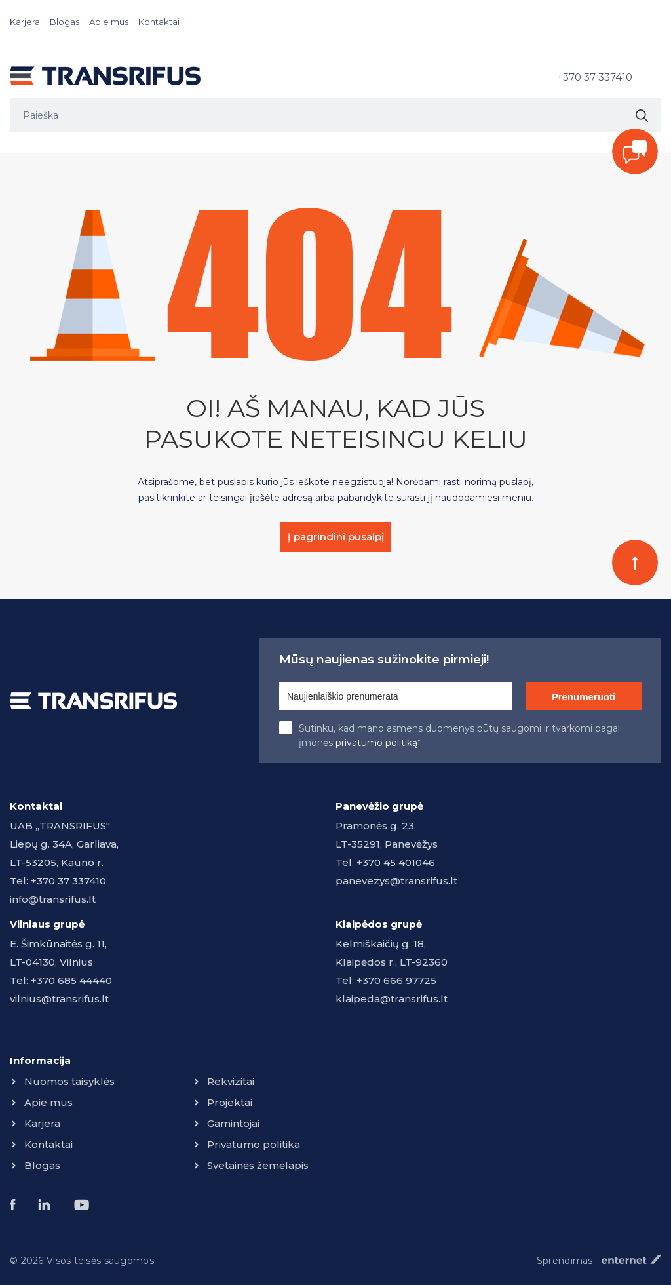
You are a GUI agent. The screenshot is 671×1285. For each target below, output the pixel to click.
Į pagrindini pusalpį (336, 536)
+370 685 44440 (71, 980)
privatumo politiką (376, 743)
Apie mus (108, 21)
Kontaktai (159, 21)
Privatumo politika (253, 1144)
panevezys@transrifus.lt (396, 881)
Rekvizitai (230, 1081)
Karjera (25, 21)
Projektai (229, 1102)
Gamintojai (233, 1123)
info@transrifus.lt (53, 899)
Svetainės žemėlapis (258, 1165)
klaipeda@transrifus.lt (392, 999)
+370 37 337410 (594, 77)
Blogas (64, 21)
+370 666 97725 (396, 980)
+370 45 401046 (395, 862)
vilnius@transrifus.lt (59, 999)
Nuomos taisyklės (69, 1081)
